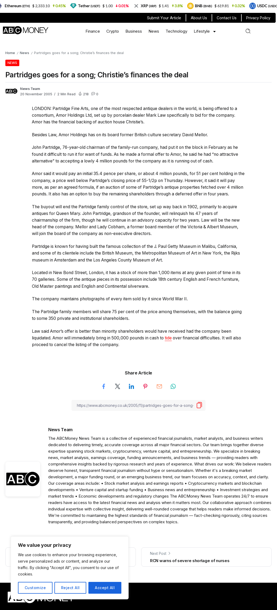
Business (133, 31)
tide (168, 337)
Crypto (112, 31)
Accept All (105, 587)
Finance (92, 31)
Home (10, 53)
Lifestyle (205, 31)
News (153, 31)
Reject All (70, 587)
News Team (30, 89)
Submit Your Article (164, 18)
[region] (70, 568)
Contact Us (227, 18)
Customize (35, 587)
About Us (199, 18)
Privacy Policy (258, 18)
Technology (176, 31)
